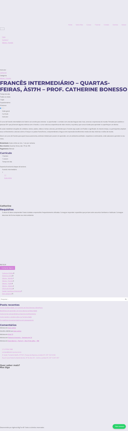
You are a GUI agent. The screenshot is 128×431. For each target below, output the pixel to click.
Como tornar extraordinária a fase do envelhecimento (18, 314)
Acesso (124, 25)
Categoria (3, 76)
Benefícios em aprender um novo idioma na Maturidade (18, 311)
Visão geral (6, 111)
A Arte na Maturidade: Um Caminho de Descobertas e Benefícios (21, 308)
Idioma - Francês (5, 78)
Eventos (115, 25)
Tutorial (97, 25)
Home (70, 25)
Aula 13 (10, 334)
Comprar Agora (7, 268)
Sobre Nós (79, 25)
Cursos (88, 25)
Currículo (5, 114)
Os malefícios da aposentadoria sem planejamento (17, 320)
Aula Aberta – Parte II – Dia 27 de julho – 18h (23, 341)
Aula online (12, 328)
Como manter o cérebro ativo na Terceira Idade (16, 317)
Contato (106, 25)
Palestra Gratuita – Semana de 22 (20, 338)
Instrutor (3, 70)
